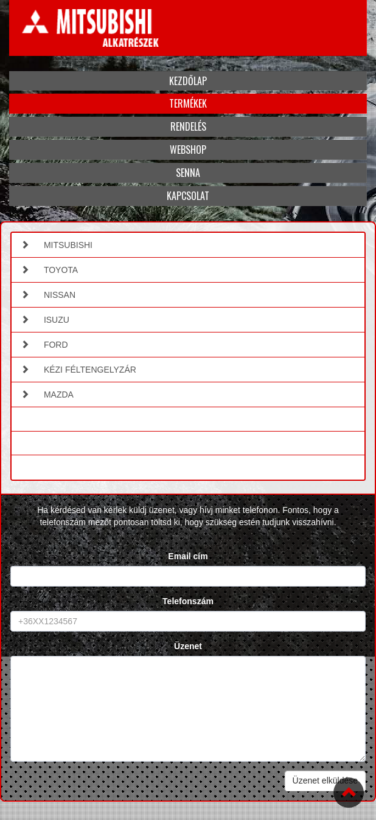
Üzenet (188, 646)
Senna (188, 172)
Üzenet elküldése (325, 780)
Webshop (188, 149)
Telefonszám (188, 601)
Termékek (188, 103)
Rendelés (188, 126)
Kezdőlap (188, 81)
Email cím (187, 556)
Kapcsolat (188, 195)
